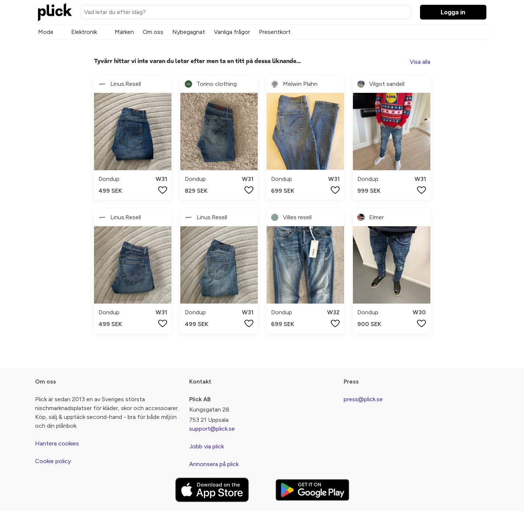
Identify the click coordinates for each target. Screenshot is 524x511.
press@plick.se (363, 399)
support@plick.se (212, 428)
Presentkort (275, 31)
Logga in (453, 12)
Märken (124, 31)
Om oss (153, 31)
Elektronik (84, 31)
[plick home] (55, 12)
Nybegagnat (188, 31)
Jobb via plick (206, 446)
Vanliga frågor (232, 31)
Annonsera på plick (214, 464)
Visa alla (420, 61)
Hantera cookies (57, 443)
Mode (45, 31)
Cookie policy (53, 461)
